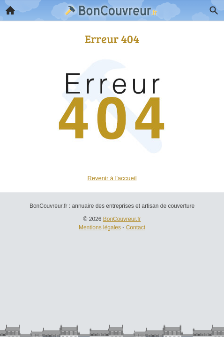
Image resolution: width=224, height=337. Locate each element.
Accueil (7, 8)
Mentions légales (100, 227)
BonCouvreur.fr (122, 219)
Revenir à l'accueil (111, 178)
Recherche (211, 8)
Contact (135, 227)
